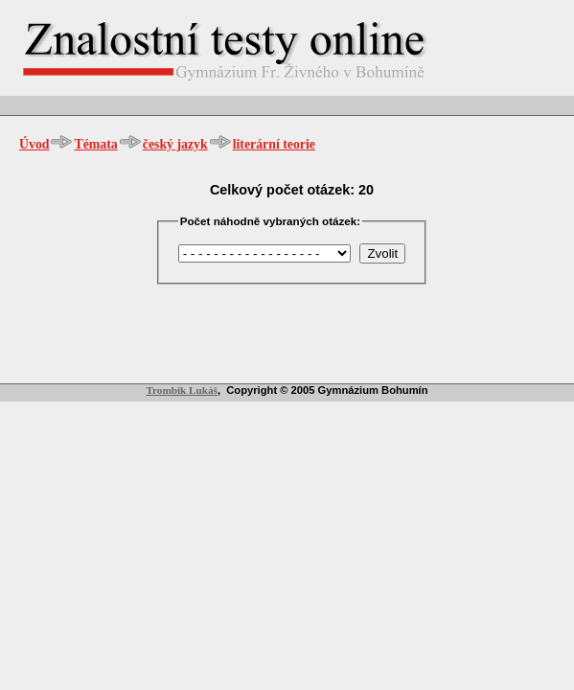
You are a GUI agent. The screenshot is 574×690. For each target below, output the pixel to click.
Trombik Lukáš (182, 390)
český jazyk (175, 144)
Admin (23, 105)
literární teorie (274, 144)
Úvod (34, 144)
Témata (95, 144)
